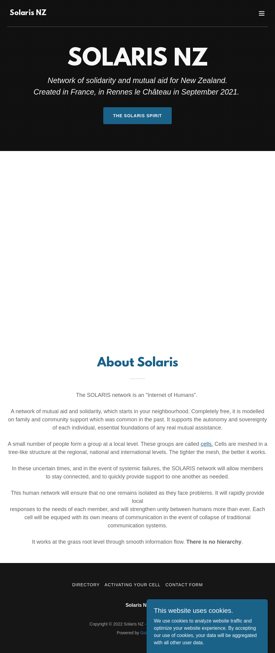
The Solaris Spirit (137, 115)
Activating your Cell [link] (132, 584)
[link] (28, 13)
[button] (262, 13)
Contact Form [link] (184, 584)
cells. (206, 444)
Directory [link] (86, 584)
